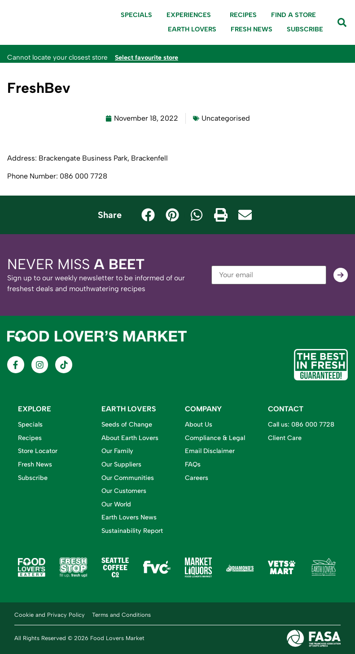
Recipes (243, 15)
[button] (148, 215)
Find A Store (293, 15)
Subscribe (305, 29)
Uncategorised (226, 118)
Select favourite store (149, 57)
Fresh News (251, 29)
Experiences (191, 15)
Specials (136, 15)
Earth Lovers (192, 29)
